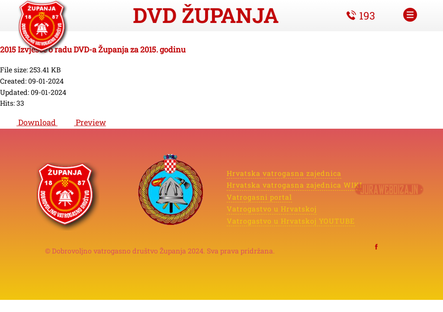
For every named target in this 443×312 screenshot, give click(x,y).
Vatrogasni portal (259, 196)
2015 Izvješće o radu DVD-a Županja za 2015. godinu (93, 49)
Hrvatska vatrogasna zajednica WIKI (294, 184)
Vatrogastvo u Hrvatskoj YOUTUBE (290, 220)
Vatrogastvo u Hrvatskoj (272, 208)
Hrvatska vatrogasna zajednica (284, 172)
